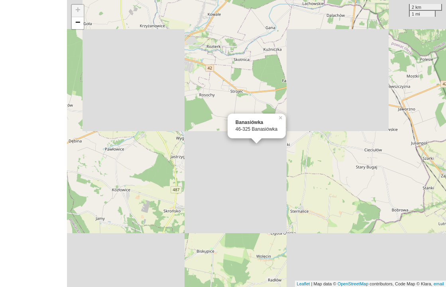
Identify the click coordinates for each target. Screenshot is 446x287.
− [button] (78, 23)
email (439, 283)
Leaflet (303, 283)
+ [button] (78, 11)
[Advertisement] (33, 143)
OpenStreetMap (353, 283)
